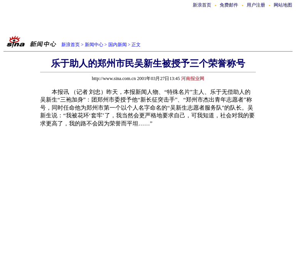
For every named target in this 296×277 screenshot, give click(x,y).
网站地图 (283, 5)
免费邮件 (229, 5)
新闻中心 (94, 44)
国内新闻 (117, 44)
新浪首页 (202, 5)
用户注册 (256, 5)
